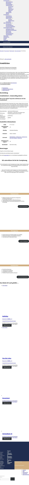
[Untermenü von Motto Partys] (12, 18)
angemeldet (6, 155)
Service (1, 82)
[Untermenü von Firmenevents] (10, 0)
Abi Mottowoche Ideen (9, 462)
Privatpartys (6, 14)
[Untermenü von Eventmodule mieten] (13, 27)
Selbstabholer (12, 136)
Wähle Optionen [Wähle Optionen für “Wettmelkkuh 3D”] (7, 438)
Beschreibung (5, 87)
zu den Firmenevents (23, 206)
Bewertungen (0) (5, 90)
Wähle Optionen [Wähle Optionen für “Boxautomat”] (7, 403)
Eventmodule (6, 50)
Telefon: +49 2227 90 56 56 (2, 462)
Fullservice (19, 138)
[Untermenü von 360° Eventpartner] (12, 23)
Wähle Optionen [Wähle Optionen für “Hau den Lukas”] (7, 367)
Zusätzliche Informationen (7, 89)
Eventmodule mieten (8, 27)
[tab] (15, 87)
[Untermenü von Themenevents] (13, 5)
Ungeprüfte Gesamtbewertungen (9, 321)
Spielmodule (12, 50)
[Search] (12, 479)
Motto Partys (8, 18)
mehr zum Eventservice (23, 277)
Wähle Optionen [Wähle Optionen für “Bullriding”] (7, 325)
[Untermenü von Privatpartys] (9, 14)
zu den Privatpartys (24, 241)
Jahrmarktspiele (18, 50)
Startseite (2, 50)
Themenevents (9, 5)
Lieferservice (18, 136)
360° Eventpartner (7, 22)
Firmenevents (6, 0)
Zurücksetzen (14, 82)
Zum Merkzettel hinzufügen (5, 84)
